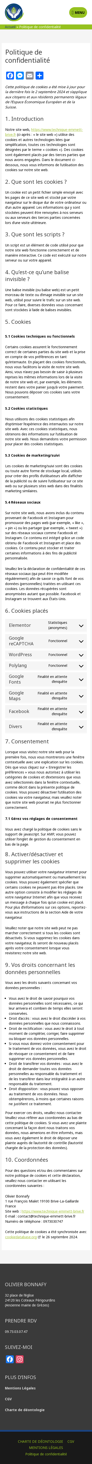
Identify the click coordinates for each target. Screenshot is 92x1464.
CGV (70, 1441)
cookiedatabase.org (21, 1237)
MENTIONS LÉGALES (46, 1447)
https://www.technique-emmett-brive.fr (53, 1211)
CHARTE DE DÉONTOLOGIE (40, 1441)
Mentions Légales (21, 1388)
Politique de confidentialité (46, 1454)
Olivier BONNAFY (46, 7)
